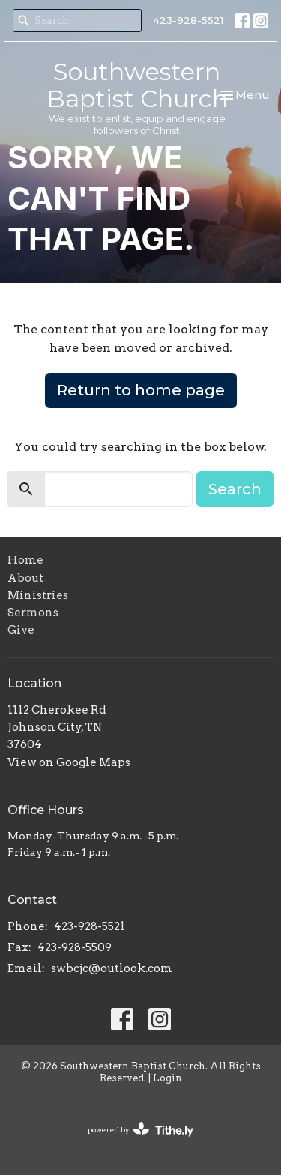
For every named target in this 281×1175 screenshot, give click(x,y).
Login (167, 1078)
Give (20, 630)
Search (235, 489)
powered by (140, 1129)
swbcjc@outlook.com (111, 968)
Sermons (32, 612)
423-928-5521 (188, 20)
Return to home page (141, 390)
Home (25, 560)
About (25, 578)
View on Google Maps (68, 762)
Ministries (37, 595)
